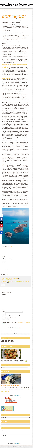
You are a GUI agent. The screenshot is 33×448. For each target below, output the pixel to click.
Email (3, 311)
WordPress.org (3, 438)
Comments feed (4, 435)
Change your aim (6, 78)
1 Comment (21, 18)
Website (3, 314)
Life (7, 268)
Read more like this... (5, 391)
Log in (2, 430)
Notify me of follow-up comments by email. (12, 315)
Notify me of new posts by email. (10, 317)
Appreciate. (4, 164)
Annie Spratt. (11, 246)
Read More (26, 361)
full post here (26, 388)
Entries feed (3, 432)
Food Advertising (10, 327)
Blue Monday (17, 21)
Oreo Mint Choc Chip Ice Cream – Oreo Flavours (10, 385)
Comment (4, 294)
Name (3, 309)
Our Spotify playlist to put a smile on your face (9, 278)
